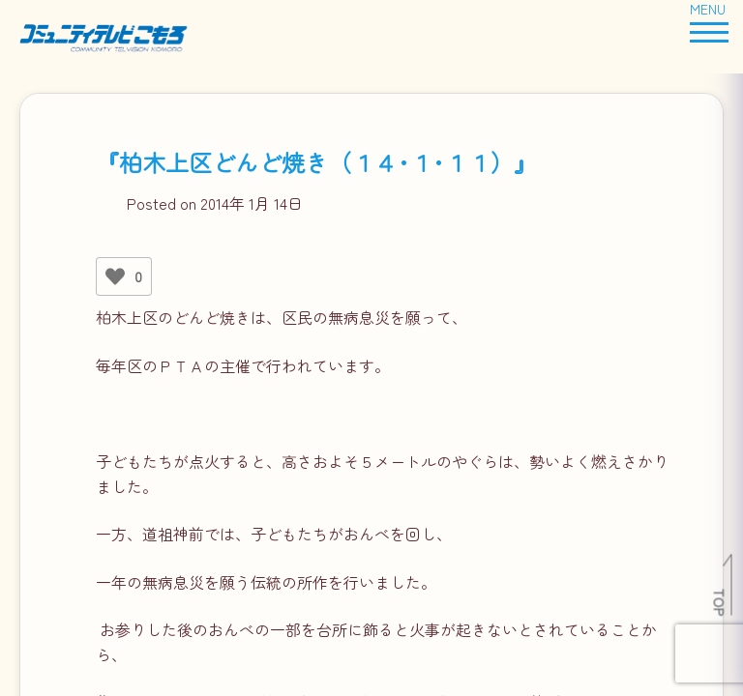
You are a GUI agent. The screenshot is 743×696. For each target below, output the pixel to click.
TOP (720, 602)
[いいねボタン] (115, 276)
